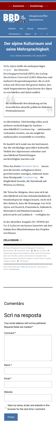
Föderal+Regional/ (12, 248)
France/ (31, 253)
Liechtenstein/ (29, 255)
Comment (10, 332)
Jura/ (9, 255)
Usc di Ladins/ (41, 250)
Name (8, 364)
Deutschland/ (23, 253)
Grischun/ (47, 253)
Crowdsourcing (29, 177)
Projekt (7, 69)
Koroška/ (14, 255)
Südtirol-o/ (30, 258)
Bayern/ (16, 253)
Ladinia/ (21, 255)
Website (8, 391)
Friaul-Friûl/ (39, 253)
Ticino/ (42, 258)
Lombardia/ (38, 255)
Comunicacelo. (14, 269)
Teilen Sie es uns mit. (28, 266)
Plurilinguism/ (31, 248)
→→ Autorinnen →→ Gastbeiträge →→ (28, 6)
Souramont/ (22, 258)
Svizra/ (36, 258)
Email (7, 378)
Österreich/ (13, 258)
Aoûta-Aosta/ (8, 253)
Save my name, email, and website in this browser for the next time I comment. (29, 407)
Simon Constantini (23, 56)
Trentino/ (48, 258)
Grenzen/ (22, 248)
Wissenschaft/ (8, 250)
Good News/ (21, 250)
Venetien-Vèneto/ (9, 261)
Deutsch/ (25, 261)
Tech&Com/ (40, 248)
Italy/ (5, 255)
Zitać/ (28, 250)
